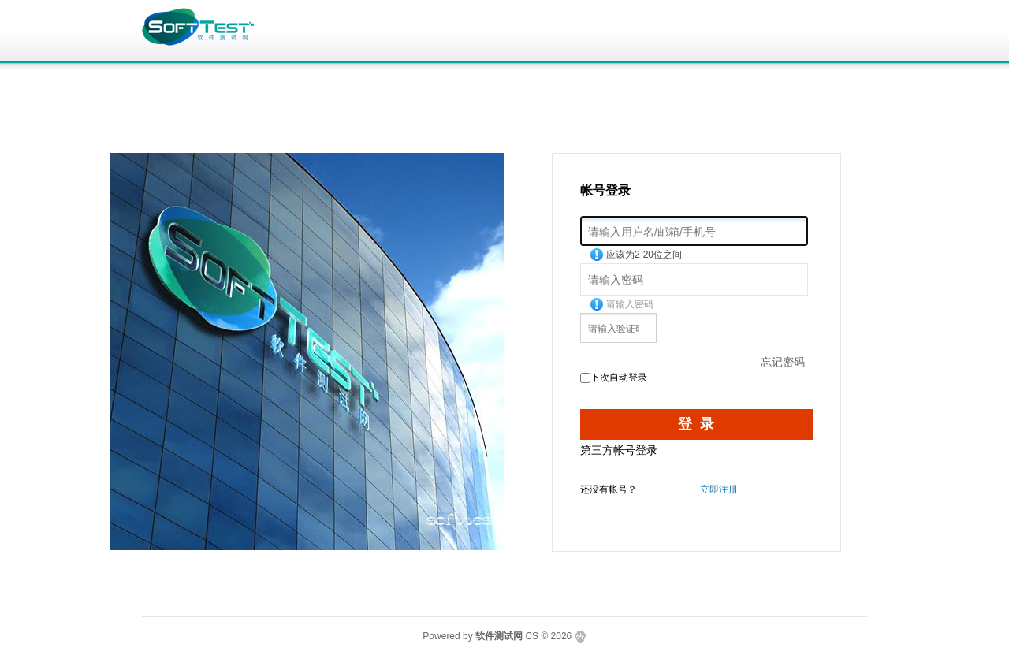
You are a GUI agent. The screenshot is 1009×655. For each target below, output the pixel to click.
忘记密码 (783, 361)
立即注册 (719, 489)
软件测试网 (499, 636)
